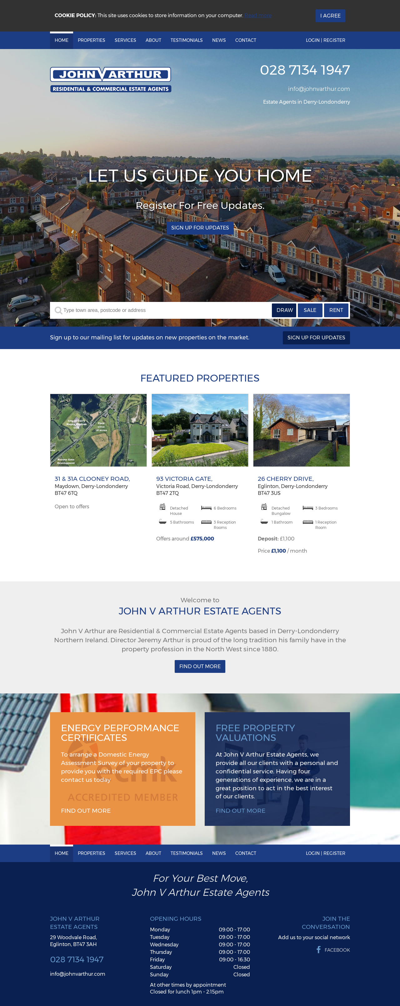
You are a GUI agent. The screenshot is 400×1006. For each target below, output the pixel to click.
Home (61, 40)
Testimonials (187, 40)
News (219, 40)
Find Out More (200, 666)
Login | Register (325, 40)
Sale (310, 310)
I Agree (330, 16)
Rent (336, 310)
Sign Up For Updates (200, 228)
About (153, 40)
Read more (258, 15)
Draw (285, 310)
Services (125, 40)
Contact (245, 40)
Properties (91, 40)
